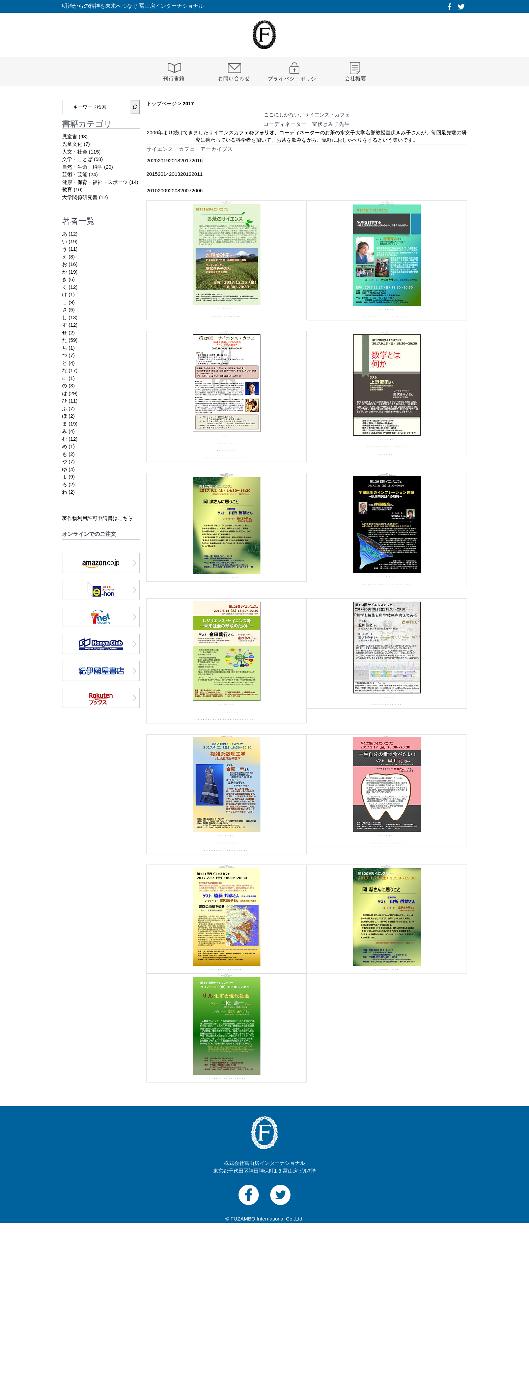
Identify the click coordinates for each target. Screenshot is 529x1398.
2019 (163, 160)
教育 (67, 189)
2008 (174, 190)
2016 (197, 160)
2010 (152, 190)
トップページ (161, 103)
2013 (174, 174)
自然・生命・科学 (82, 167)
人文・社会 (74, 152)
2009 (163, 190)
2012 (185, 174)
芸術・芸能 (74, 174)
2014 (163, 174)
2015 (152, 174)
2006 (197, 190)
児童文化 (72, 144)
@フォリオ (261, 132)
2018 (174, 160)
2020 (152, 160)
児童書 (69, 136)
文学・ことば (77, 159)
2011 (197, 174)
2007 (185, 190)
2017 (185, 160)
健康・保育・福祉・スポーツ (95, 182)
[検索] (135, 107)
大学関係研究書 (80, 197)
